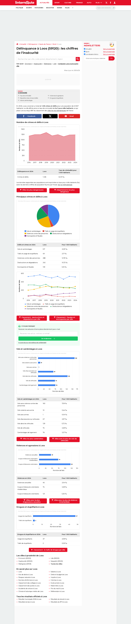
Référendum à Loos (58, 591)
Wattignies (47, 64)
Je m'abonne (46, 339)
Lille (54, 64)
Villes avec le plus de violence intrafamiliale (65, 501)
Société (29, 8)
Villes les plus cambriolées (32, 439)
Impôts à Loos (56, 577)
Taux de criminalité (25, 95)
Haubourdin (38, 64)
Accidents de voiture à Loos (28, 588)
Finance (79, 3)
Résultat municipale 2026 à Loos (29, 599)
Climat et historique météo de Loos (30, 591)
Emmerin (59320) (24, 558)
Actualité (23, 44)
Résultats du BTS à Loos (59, 602)
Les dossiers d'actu (91, 54)
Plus (99, 3)
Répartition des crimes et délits (29, 98)
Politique (19, 8)
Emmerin (28, 64)
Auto (89, 3)
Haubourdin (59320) (25, 561)
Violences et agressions (56, 95)
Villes (67, 8)
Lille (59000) (55, 558)
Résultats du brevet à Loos (60, 599)
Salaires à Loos (56, 572)
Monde (59, 8)
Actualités (44, 3)
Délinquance (32, 44)
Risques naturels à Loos (26, 577)
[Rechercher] (106, 8)
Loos (20, 572)
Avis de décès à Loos (25, 575)
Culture (67, 3)
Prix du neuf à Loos (57, 588)
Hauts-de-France (45, 44)
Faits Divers (39, 8)
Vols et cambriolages (26, 100)
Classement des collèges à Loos (29, 583)
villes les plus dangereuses (56, 111)
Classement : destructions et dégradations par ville (32, 318)
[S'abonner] (99, 58)
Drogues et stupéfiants (56, 98)
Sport (57, 3)
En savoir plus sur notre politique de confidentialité (32, 342)
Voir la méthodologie (65, 185)
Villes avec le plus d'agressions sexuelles (32, 501)
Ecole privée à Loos (57, 583)
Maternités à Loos (57, 586)
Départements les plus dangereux (65, 191)
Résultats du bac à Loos (26, 602)
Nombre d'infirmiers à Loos (28, 580)
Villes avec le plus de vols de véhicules (65, 439)
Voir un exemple (109, 49)
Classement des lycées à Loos (28, 586)
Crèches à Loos (56, 580)
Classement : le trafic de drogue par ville (49, 550)
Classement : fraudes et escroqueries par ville (65, 318)
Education (50, 8)
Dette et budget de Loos (59, 575)
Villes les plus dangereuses (32, 190)
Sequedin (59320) (57, 561)
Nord (54, 44)
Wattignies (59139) (24, 564)
